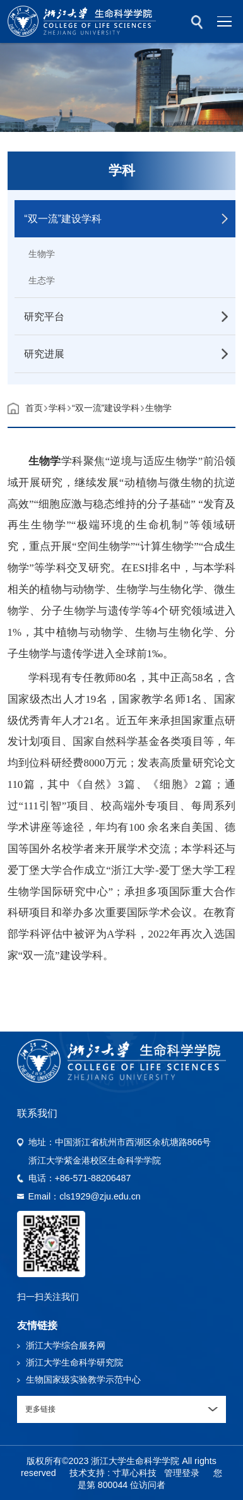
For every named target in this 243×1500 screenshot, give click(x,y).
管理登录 (181, 1473)
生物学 (41, 254)
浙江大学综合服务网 (65, 1345)
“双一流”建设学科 (106, 408)
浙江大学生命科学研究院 (74, 1362)
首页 (34, 408)
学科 (57, 408)
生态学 (41, 280)
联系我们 (37, 1113)
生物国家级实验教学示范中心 (83, 1379)
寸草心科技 (134, 1473)
